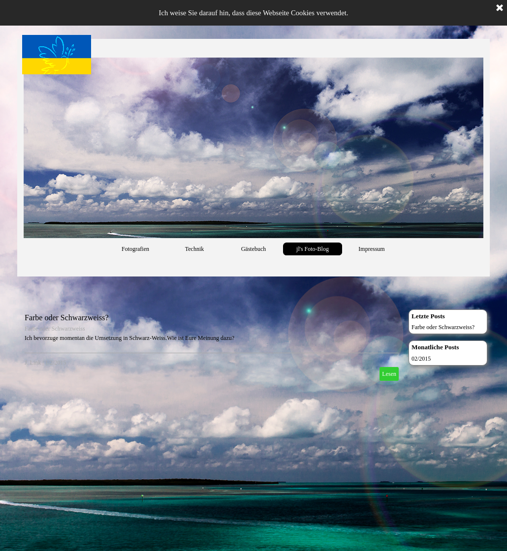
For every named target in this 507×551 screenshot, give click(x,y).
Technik (194, 248)
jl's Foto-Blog (312, 248)
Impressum (371, 248)
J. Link (33, 362)
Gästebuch (253, 248)
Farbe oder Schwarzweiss (55, 328)
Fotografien (135, 248)
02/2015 (421, 358)
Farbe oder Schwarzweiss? (67, 317)
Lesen (389, 373)
